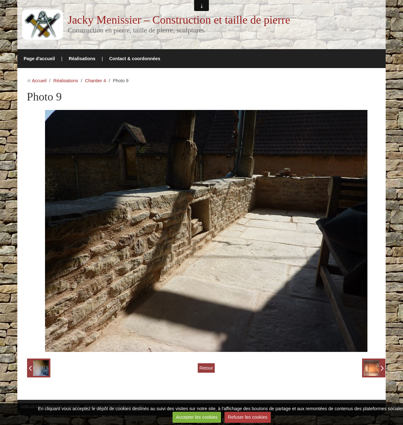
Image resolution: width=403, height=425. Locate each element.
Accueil (39, 80)
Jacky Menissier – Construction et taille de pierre (179, 20)
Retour (206, 367)
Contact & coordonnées (134, 58)
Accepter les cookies (197, 417)
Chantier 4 (95, 80)
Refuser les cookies (248, 417)
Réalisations (82, 58)
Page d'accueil (39, 58)
